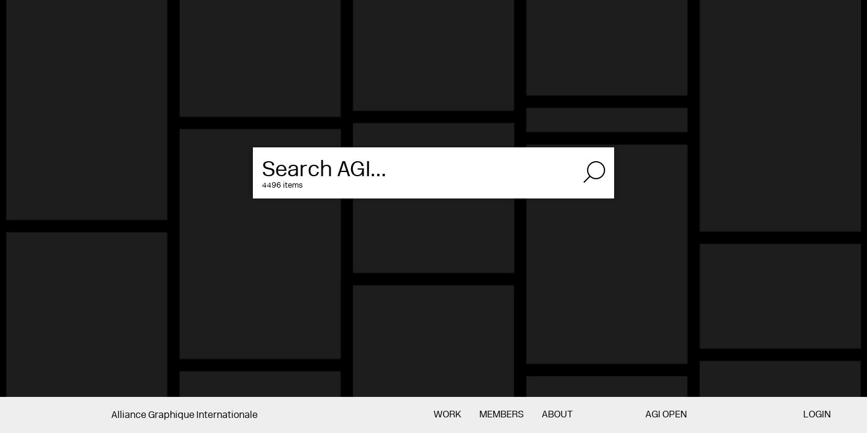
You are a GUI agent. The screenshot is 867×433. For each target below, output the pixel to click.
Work (447, 415)
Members (501, 415)
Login (817, 415)
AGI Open (666, 415)
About (557, 415)
